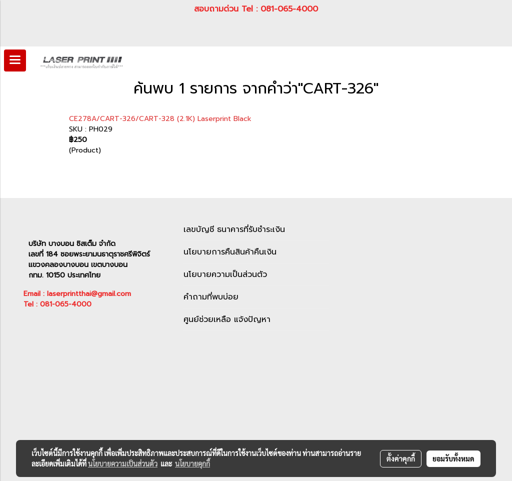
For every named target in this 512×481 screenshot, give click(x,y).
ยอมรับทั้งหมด (453, 458)
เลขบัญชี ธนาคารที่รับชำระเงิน (234, 230)
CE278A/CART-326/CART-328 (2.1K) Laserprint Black (160, 119)
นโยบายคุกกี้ (192, 463)
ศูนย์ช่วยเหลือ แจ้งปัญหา (227, 320)
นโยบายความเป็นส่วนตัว (225, 274)
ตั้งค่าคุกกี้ (400, 458)
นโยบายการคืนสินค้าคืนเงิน (230, 252)
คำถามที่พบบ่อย (211, 297)
